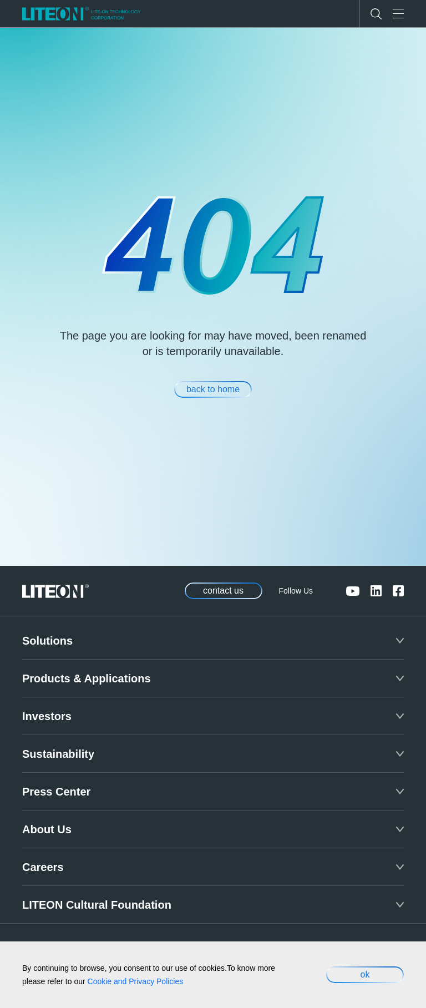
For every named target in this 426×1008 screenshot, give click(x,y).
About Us (47, 829)
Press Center (56, 792)
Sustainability (58, 754)
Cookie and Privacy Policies (136, 981)
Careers (43, 867)
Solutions (47, 641)
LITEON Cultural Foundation (96, 905)
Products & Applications (86, 678)
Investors (47, 716)
